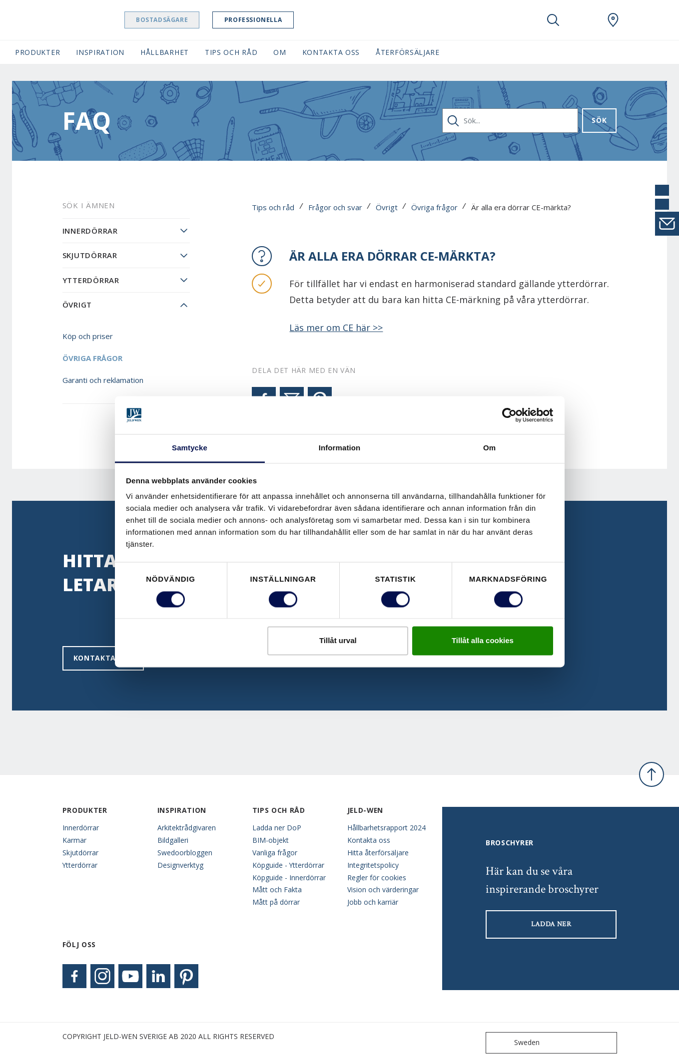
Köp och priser (87, 336)
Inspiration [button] (100, 52)
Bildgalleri (172, 840)
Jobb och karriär (372, 902)
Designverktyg (180, 865)
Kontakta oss (103, 658)
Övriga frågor (434, 207)
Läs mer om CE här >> (336, 328)
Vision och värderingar (383, 889)
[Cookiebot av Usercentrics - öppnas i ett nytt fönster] (509, 414)
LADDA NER (551, 924)
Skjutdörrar (89, 255)
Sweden (515, 1043)
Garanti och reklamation (102, 380)
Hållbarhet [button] (164, 52)
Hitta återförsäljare (378, 852)
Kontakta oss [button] (331, 52)
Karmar (74, 840)
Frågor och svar (335, 207)
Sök (599, 120)
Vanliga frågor (274, 852)
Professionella (278, 19)
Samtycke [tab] (189, 448)
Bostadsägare (187, 19)
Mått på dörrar (276, 902)
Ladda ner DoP (276, 827)
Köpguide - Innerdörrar (289, 877)
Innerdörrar (90, 231)
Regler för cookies (376, 877)
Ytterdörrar (90, 280)
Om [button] (279, 52)
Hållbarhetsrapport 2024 (386, 827)
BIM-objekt (270, 840)
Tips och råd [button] (231, 52)
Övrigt (387, 207)
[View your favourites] (583, 20)
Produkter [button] (37, 52)
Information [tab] (340, 448)
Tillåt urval (338, 641)
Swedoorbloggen (184, 852)
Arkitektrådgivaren (186, 827)
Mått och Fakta (277, 889)
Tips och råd (273, 207)
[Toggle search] (553, 20)
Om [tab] (489, 448)
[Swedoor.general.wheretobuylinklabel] (613, 20)
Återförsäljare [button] (408, 52)
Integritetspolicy (373, 865)
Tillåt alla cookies (483, 641)
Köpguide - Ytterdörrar (288, 865)
